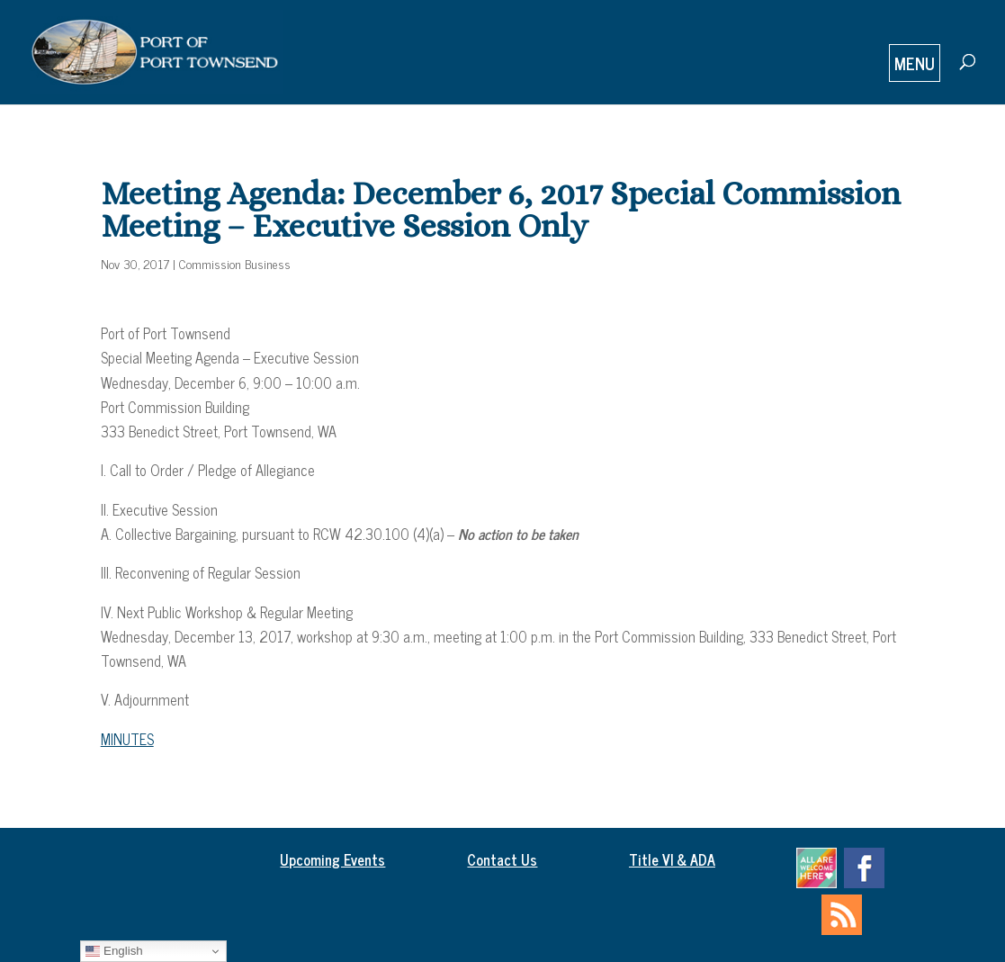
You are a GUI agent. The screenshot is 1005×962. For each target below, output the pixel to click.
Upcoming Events (332, 859)
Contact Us (502, 859)
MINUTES (127, 739)
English (113, 951)
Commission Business (235, 263)
